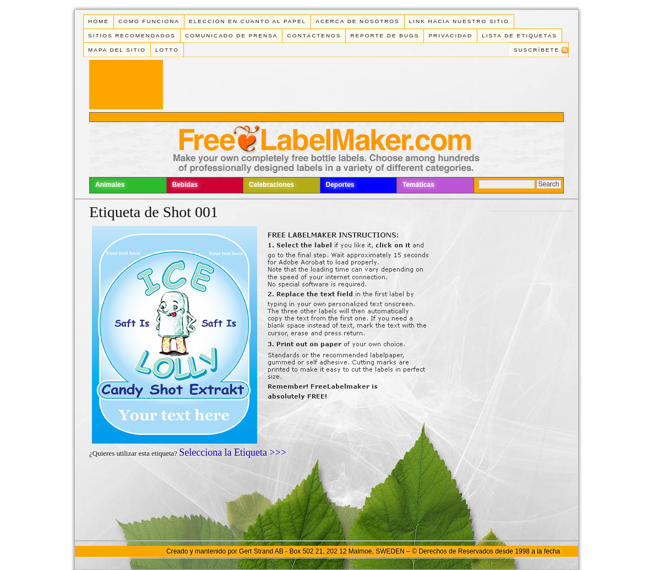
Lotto (167, 50)
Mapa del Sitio (117, 50)
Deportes (340, 185)
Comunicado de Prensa (231, 35)
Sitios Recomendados (132, 35)
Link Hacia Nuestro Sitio (459, 21)
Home (98, 21)
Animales (109, 185)
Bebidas (185, 185)
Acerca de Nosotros (357, 21)
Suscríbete (536, 50)
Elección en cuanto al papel (247, 21)
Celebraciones (271, 185)
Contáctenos (314, 35)
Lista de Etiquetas (519, 35)
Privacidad (450, 35)
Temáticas (418, 185)
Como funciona (148, 21)
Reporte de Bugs (384, 35)
